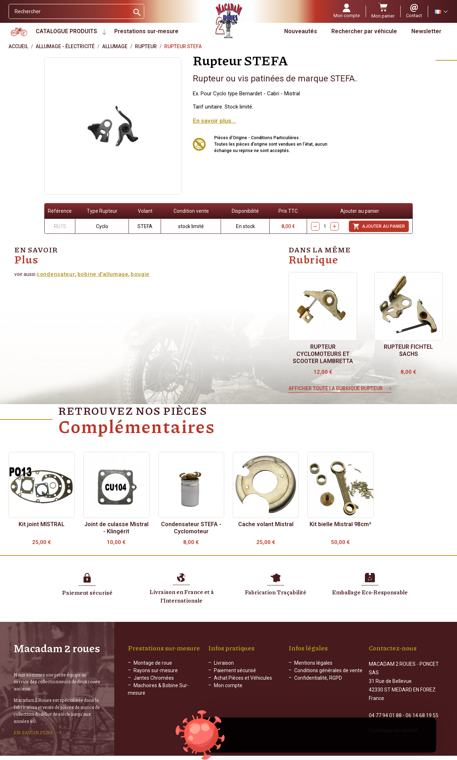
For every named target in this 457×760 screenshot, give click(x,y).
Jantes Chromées (154, 678)
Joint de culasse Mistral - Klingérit (116, 528)
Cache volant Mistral (265, 524)
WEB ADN (331, 755)
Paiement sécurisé (235, 670)
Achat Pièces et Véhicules (243, 678)
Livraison (224, 663)
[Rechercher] (69, 11)
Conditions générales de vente (328, 670)
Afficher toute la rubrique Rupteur (335, 388)
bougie (140, 274)
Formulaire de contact (393, 723)
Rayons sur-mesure (156, 670)
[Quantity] (325, 226)
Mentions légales (313, 663)
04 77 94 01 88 (385, 708)
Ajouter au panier (379, 226)
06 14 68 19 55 (422, 708)
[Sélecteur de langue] (440, 11)
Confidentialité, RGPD (318, 678)
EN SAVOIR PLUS (33, 729)
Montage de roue (153, 663)
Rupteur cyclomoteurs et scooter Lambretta (323, 353)
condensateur (55, 274)
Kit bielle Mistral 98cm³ (340, 524)
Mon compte (228, 685)
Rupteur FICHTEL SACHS (408, 350)
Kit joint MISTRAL (42, 524)
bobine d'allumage (103, 274)
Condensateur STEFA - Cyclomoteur (191, 528)
